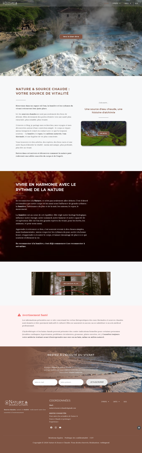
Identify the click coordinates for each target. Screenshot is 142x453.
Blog (136, 3)
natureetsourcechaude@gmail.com (62, 408)
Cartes (128, 3)
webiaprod (104, 442)
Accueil (106, 3)
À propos (117, 3)
